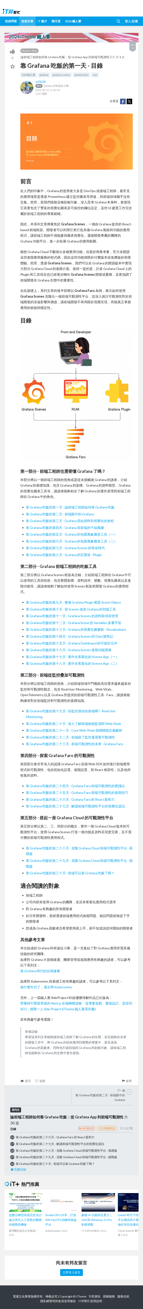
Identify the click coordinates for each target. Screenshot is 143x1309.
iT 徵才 (42, 21)
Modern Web (29, 50)
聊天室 (56, 21)
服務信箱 (123, 1296)
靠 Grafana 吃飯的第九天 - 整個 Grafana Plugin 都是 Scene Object (73, 602)
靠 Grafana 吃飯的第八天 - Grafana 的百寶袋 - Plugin (64, 555)
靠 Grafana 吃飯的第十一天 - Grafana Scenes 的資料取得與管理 (72, 616)
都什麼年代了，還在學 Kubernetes (46, 987)
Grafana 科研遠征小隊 (52, 85)
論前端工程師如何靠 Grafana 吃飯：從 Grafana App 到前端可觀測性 (65, 57)
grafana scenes (61, 74)
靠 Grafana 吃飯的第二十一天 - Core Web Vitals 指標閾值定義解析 (74, 730)
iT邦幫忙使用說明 (90, 1301)
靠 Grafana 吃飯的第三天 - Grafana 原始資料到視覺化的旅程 (70, 521)
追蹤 (40, 1081)
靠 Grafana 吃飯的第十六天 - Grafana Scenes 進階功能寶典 (69, 650)
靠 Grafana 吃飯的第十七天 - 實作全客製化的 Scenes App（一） (72, 657)
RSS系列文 (86, 1128)
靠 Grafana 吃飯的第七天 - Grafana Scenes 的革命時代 (65, 548)
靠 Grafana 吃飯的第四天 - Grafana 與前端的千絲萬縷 (65, 528)
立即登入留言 (71, 1272)
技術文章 (27, 21)
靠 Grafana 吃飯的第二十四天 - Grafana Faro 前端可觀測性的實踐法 (75, 786)
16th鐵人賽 (28, 74)
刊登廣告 (95, 1296)
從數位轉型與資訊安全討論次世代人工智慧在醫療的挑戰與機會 (25, 1219)
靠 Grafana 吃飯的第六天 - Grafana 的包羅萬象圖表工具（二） (71, 541)
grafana (43, 74)
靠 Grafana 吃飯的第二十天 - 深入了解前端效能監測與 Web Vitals (73, 724)
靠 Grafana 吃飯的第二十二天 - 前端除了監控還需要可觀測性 (70, 737)
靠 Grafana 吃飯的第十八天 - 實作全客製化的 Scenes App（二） (72, 663)
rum (95, 74)
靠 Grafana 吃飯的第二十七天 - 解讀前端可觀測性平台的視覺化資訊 (75, 806)
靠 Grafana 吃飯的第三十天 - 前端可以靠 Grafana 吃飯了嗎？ (70, 873)
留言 (25, 1081)
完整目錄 (18, 1169)
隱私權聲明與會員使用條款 (58, 1301)
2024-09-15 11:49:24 (47, 90)
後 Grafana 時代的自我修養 (40, 971)
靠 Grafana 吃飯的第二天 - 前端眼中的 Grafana (60, 514)
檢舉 (126, 1081)
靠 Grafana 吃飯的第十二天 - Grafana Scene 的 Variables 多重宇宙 (73, 623)
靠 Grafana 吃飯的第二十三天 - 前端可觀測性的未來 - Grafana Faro (74, 744)
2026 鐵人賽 (73, 21)
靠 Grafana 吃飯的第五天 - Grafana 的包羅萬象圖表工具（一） (71, 534)
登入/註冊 (131, 21)
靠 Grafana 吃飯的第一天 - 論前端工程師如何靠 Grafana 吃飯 (70, 507)
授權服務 (109, 1296)
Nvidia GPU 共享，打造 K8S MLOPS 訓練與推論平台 (61, 1219)
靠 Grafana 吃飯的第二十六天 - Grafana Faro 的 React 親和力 (70, 799)
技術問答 (11, 21)
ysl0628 (40, 81)
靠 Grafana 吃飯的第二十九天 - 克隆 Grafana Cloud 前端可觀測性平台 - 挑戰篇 (66, 1157)
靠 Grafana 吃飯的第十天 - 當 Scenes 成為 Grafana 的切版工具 (71, 609)
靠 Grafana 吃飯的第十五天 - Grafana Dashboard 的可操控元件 (71, 643)
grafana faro (81, 74)
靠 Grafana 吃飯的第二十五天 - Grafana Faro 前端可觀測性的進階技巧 (77, 792)
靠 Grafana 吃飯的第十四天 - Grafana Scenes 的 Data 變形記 (69, 636)
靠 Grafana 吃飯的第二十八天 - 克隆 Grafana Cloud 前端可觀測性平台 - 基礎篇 (66, 1150)
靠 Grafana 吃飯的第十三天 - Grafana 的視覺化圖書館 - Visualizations (76, 629)
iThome (81, 1296)
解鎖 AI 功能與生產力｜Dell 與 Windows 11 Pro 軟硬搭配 (97, 1219)
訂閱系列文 (107, 1128)
